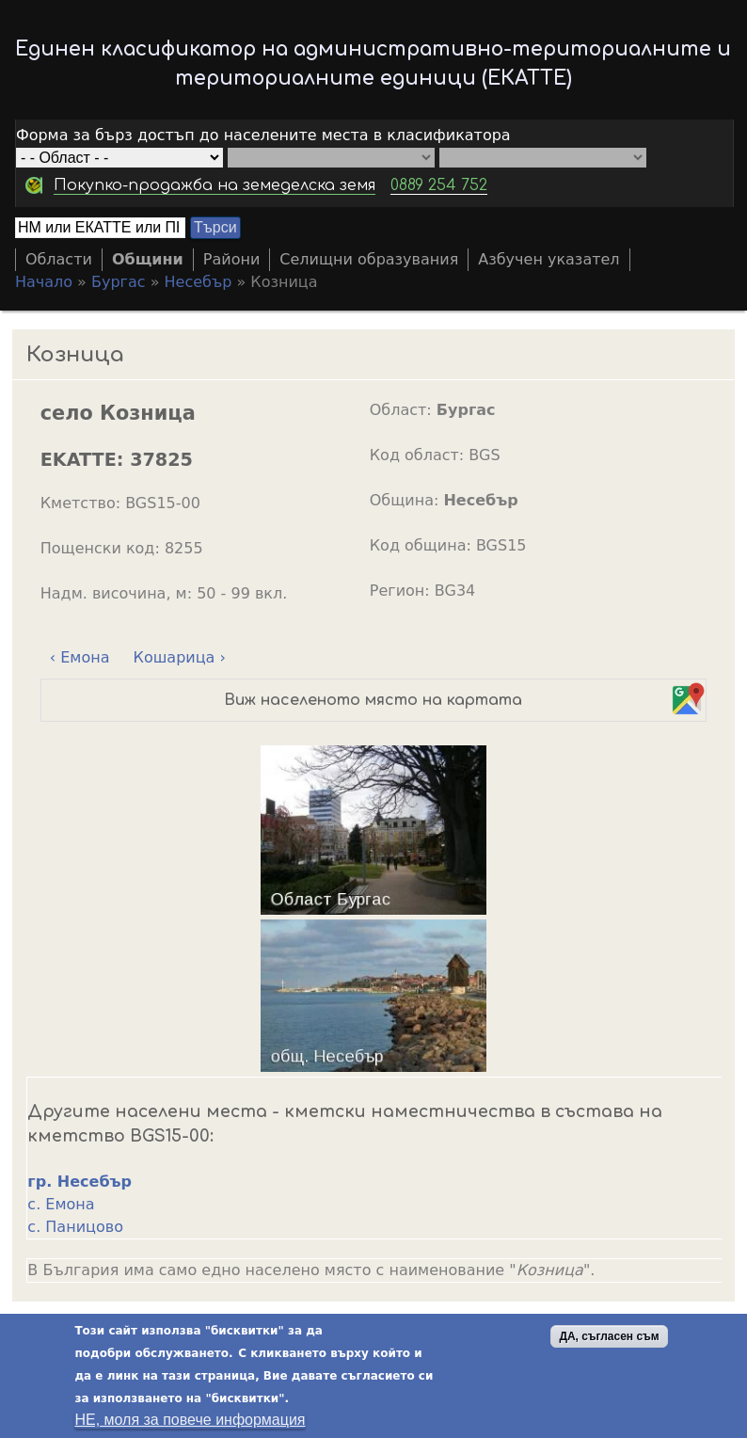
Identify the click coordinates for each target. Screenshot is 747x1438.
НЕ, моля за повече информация (189, 1420)
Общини (147, 259)
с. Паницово (75, 1227)
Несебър (198, 282)
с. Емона (60, 1204)
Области (58, 259)
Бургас (118, 282)
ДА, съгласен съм (609, 1336)
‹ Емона (80, 657)
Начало (43, 282)
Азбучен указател (548, 259)
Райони (232, 259)
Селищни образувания (368, 259)
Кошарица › (180, 657)
